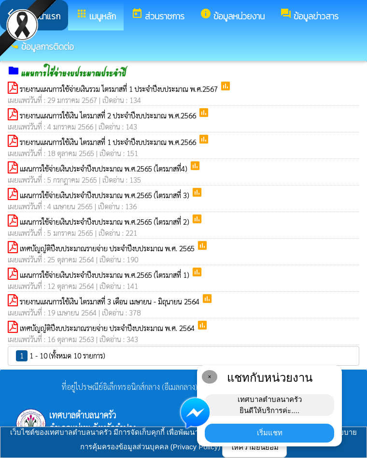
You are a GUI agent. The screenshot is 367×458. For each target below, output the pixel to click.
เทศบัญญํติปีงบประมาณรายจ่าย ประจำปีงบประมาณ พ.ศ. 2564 (108, 327)
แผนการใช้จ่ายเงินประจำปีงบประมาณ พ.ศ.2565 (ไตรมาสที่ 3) (105, 195)
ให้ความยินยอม (254, 447)
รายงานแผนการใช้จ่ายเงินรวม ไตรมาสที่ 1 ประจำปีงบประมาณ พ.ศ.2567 (120, 88)
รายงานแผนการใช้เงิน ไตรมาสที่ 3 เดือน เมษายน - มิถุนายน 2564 (110, 301)
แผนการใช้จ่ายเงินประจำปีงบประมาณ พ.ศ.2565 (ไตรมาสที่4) (104, 168)
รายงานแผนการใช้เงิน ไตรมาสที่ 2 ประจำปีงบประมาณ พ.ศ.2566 (109, 115)
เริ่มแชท (269, 433)
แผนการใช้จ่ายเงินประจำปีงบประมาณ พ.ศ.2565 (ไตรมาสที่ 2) (105, 221)
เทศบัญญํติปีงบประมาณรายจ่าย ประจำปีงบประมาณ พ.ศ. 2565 (108, 248)
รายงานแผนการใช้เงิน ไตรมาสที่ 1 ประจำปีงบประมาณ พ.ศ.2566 (109, 141)
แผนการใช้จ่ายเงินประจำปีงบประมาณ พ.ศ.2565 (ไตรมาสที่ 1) (105, 274)
